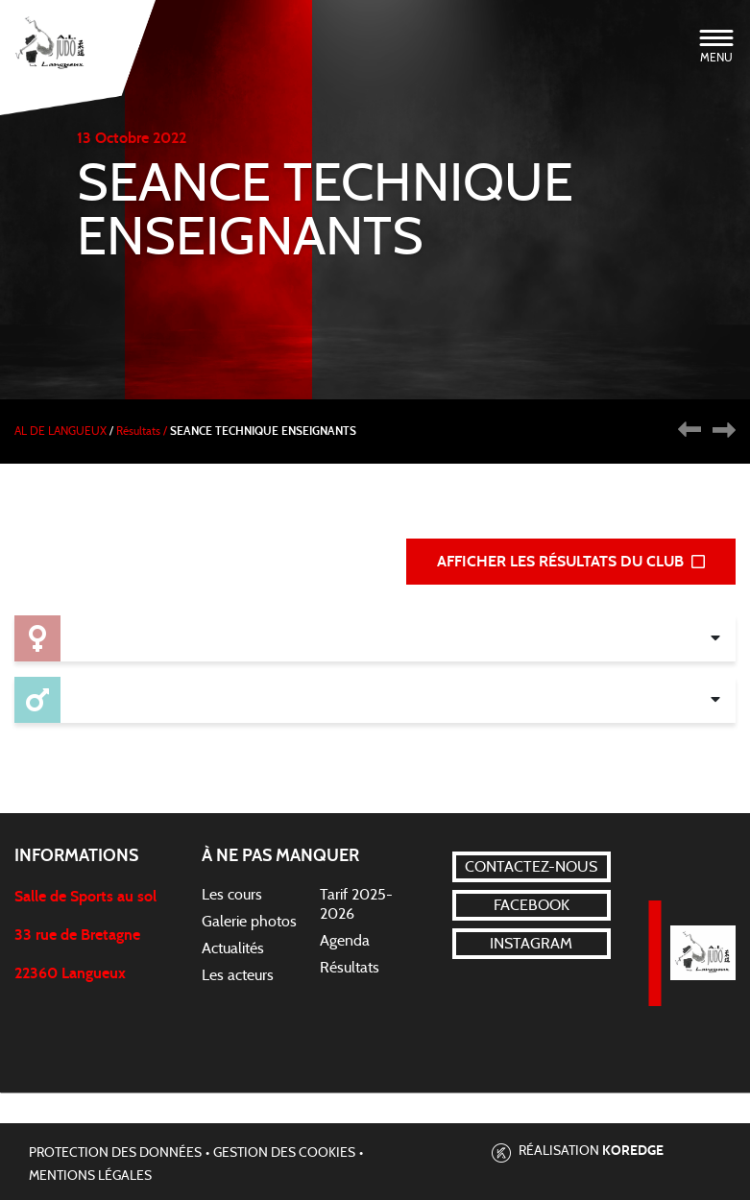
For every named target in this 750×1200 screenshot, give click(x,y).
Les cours (232, 894)
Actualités (233, 948)
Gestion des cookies (284, 1153)
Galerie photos (249, 921)
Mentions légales (90, 1176)
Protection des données (115, 1153)
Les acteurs (238, 975)
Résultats (349, 967)
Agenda (345, 940)
